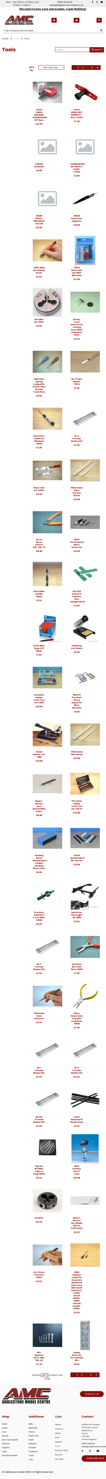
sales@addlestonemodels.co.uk (66, 5)
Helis (31, 1424)
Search (97, 49)
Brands (7, 68)
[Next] (97, 67)
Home (5, 38)
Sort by (31, 69)
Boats (4, 1424)
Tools (16, 38)
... (87, 67)
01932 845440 (64, 2)
